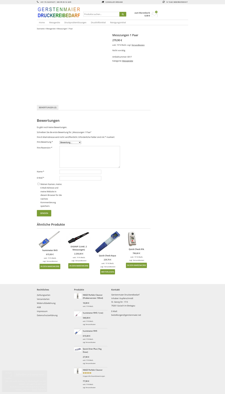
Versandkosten (138, 45)
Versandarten (43, 299)
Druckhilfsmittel (98, 22)
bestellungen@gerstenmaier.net (126, 315)
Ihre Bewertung (45, 142)
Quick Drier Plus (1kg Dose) (92, 350)
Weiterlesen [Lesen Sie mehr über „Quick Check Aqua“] (107, 272)
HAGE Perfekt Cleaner (92, 370)
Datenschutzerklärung (47, 315)
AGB (39, 307)
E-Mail (40, 177)
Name (40, 171)
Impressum (42, 311)
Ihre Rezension (44, 147)
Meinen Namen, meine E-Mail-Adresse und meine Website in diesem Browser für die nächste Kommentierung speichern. (51, 195)
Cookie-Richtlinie (39, 389)
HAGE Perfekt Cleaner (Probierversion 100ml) (93, 296)
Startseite (41, 28)
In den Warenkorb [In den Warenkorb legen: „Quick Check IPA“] (136, 265)
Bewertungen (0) (47, 107)
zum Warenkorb (142, 13)
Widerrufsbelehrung (46, 303)
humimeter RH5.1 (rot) (93, 313)
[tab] (47, 107)
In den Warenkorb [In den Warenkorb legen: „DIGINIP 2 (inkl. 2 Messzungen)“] (78, 265)
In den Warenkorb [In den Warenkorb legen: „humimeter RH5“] (49, 266)
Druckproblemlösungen (75, 22)
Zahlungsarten (43, 295)
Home (42, 22)
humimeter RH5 (90, 331)
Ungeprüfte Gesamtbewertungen (94, 376)
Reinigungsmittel (118, 22)
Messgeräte (54, 22)
